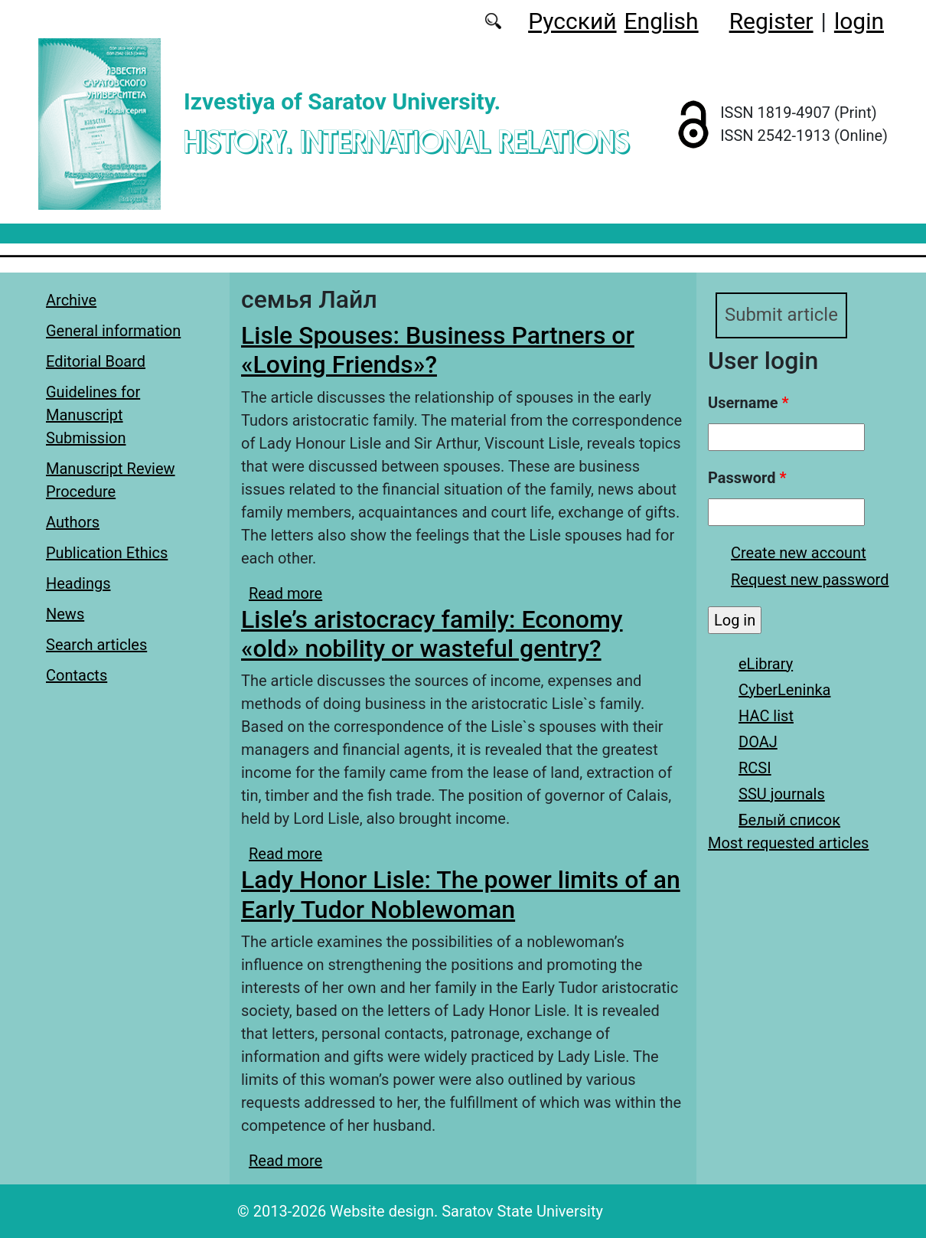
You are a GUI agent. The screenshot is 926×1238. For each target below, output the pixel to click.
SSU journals (782, 794)
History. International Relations (406, 141)
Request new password (810, 579)
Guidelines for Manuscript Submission (93, 415)
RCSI (755, 768)
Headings (78, 583)
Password (747, 478)
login (859, 21)
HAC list (766, 716)
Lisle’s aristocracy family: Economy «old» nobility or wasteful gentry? (432, 634)
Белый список (789, 820)
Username (748, 403)
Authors (72, 522)
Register (771, 21)
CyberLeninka (784, 690)
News (65, 614)
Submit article (781, 315)
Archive (71, 300)
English (661, 21)
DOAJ (758, 742)
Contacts (76, 675)
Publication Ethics (107, 553)
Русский (572, 21)
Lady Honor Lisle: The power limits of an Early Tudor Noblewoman (460, 894)
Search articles (96, 644)
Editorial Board (95, 361)
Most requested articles (788, 843)
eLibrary (766, 664)
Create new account (798, 553)
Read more (285, 593)
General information (113, 331)
